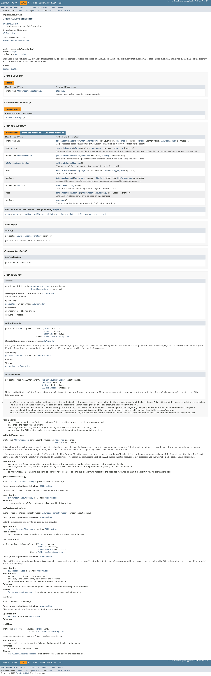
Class (77, 148)
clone (8, 214)
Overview (5, 3)
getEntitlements (64, 148)
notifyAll (70, 214)
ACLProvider (9, 33)
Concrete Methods (54, 133)
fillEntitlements (65, 141)
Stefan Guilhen (11, 69)
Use (29, 3)
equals (16, 214)
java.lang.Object (10, 24)
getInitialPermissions (68, 156)
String (141, 141)
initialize (61, 171)
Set (77, 141)
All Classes (57, 7)
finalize (26, 214)
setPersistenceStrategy (68, 193)
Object (15, 52)
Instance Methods (31, 133)
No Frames (42, 7)
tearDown (60, 200)
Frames (33, 7)
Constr (27, 11)
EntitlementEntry (89, 141)
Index (53, 3)
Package (14, 3)
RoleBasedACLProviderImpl (16, 41)
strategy (60, 91)
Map (70, 171)
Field (20, 11)
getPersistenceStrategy (68, 163)
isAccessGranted (64, 178)
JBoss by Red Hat (22, 673)
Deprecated (44, 3)
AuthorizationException (56, 336)
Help (60, 3)
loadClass (61, 185)
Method (35, 11)
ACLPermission (168, 141)
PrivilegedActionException (50, 631)
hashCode (49, 214)
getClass (38, 214)
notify (59, 214)
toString (82, 214)
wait (91, 214)
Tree (35, 3)
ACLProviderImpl (14, 117)
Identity (118, 148)
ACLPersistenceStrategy (29, 91)
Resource (120, 141)
